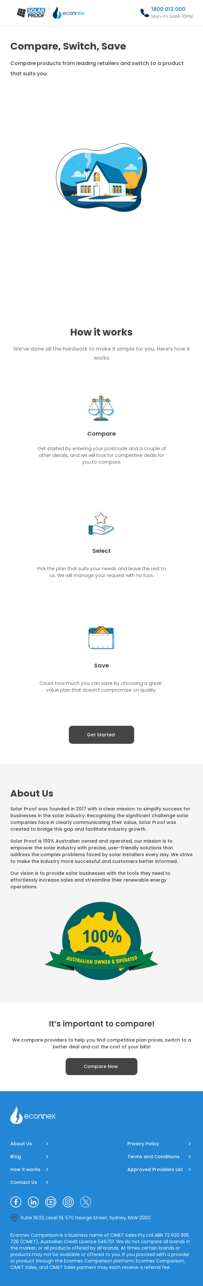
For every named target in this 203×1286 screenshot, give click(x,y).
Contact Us (23, 1182)
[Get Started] (101, 735)
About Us (21, 1143)
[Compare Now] (101, 1066)
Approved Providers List (155, 1169)
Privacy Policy (143, 1143)
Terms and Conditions (153, 1156)
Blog (15, 1156)
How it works (25, 1169)
